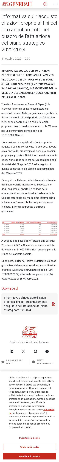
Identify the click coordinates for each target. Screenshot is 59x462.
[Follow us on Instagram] (35, 351)
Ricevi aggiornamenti (42, 361)
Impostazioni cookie (29, 438)
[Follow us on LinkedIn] (12, 351)
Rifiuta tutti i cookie (29, 447)
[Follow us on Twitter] (23, 351)
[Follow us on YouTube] (47, 351)
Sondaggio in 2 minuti (11, 361)
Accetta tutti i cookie (29, 456)
